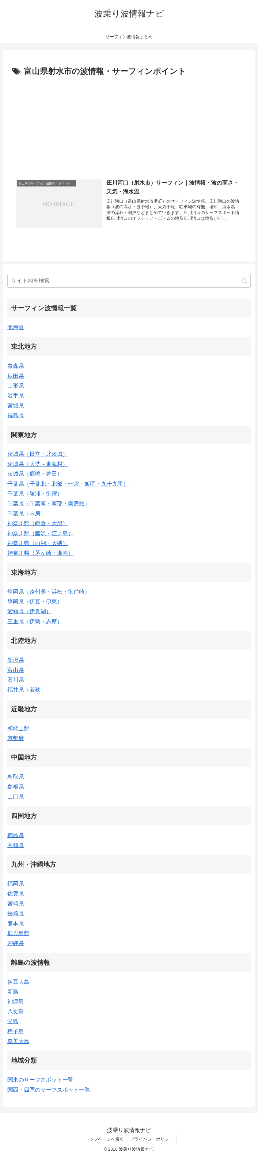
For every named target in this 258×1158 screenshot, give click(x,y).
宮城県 (15, 406)
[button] (244, 280)
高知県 (15, 845)
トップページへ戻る (104, 1139)
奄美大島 (18, 1041)
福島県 (15, 415)
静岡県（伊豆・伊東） (35, 602)
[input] (129, 281)
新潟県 (15, 660)
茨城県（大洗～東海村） (37, 464)
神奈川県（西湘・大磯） (37, 543)
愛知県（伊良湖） (29, 611)
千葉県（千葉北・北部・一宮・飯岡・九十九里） (68, 484)
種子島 (15, 1031)
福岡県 (15, 884)
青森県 (15, 366)
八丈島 (15, 1012)
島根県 (15, 787)
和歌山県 (18, 728)
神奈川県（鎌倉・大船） (37, 523)
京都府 (15, 738)
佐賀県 (15, 894)
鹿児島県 (18, 933)
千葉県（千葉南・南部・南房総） (48, 503)
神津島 (15, 1001)
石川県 (15, 680)
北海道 (15, 327)
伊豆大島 (18, 982)
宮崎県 (15, 904)
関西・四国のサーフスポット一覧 (48, 1090)
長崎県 (15, 913)
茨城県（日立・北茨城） (37, 454)
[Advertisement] (129, 124)
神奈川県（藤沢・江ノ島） (40, 533)
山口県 (15, 797)
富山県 (15, 670)
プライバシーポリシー (151, 1139)
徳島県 (15, 835)
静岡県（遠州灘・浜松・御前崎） (48, 592)
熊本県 (15, 923)
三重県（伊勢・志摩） (35, 621)
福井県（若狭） (26, 690)
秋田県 (15, 376)
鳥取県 (15, 777)
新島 (12, 992)
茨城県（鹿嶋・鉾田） (35, 474)
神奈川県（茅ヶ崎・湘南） (40, 553)
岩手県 (15, 396)
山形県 (15, 386)
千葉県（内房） (26, 514)
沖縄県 (15, 943)
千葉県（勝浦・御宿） (35, 494)
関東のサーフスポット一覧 (40, 1080)
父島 (12, 1021)
